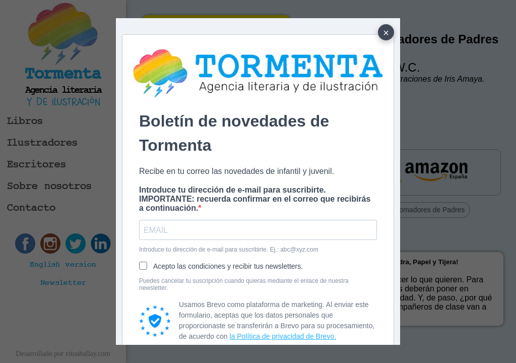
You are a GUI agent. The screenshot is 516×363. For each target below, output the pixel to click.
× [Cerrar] (386, 32)
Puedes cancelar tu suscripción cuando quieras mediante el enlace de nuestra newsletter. (244, 284)
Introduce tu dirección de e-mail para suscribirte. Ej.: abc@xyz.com (228, 249)
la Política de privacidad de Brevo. (282, 336)
